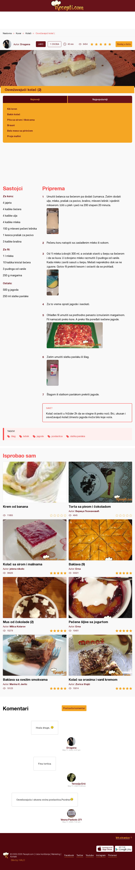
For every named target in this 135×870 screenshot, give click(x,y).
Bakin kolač (13, 114)
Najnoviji (35, 99)
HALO (22, 860)
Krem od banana (34, 489)
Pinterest (112, 855)
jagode (40, 436)
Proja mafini (14, 136)
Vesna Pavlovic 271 (71, 819)
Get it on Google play (123, 849)
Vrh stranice (123, 837)
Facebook (69, 855)
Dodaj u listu (124, 44)
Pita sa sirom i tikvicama (21, 119)
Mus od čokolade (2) (34, 604)
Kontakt (13, 856)
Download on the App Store (105, 849)
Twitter (79, 855)
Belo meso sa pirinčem (20, 130)
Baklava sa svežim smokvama (34, 662)
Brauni (11, 125)
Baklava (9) (100, 546)
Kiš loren (12, 108)
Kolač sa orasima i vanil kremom (100, 662)
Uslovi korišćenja (42, 854)
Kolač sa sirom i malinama (34, 546)
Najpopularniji (100, 99)
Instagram (101, 855)
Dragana (25, 44)
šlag (13, 436)
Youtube (90, 855)
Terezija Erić (79, 783)
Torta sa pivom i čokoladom (100, 489)
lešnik (26, 436)
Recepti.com (67, 5)
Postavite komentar (74, 708)
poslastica (57, 436)
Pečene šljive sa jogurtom (100, 604)
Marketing (55, 854)
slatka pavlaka (77, 436)
